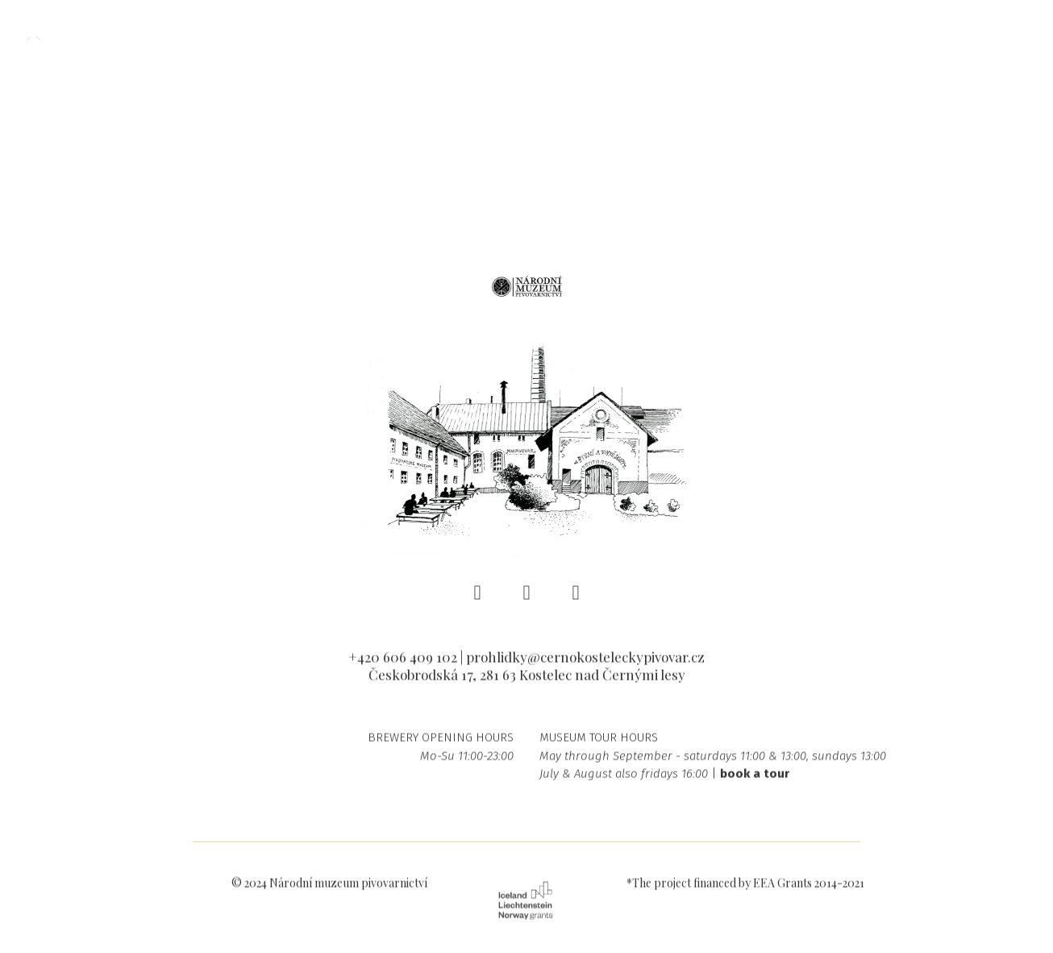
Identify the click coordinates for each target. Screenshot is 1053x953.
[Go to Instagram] (527, 599)
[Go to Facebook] (478, 599)
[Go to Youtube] (576, 599)
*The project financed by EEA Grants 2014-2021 (745, 889)
